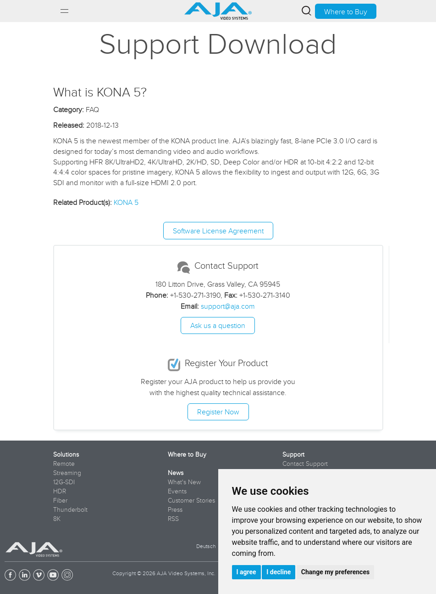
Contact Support (305, 463)
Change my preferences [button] (335, 572)
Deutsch (205, 546)
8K (57, 518)
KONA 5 (126, 202)
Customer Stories (191, 500)
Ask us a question (217, 325)
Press (175, 509)
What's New (184, 482)
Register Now (218, 412)
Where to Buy (345, 11)
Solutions (66, 454)
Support (293, 454)
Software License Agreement (218, 231)
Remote (64, 463)
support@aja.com (228, 306)
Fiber (60, 500)
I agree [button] (246, 572)
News (175, 472)
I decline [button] (278, 572)
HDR (59, 491)
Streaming (67, 472)
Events (177, 491)
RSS (173, 518)
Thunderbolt (70, 509)
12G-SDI (64, 482)
